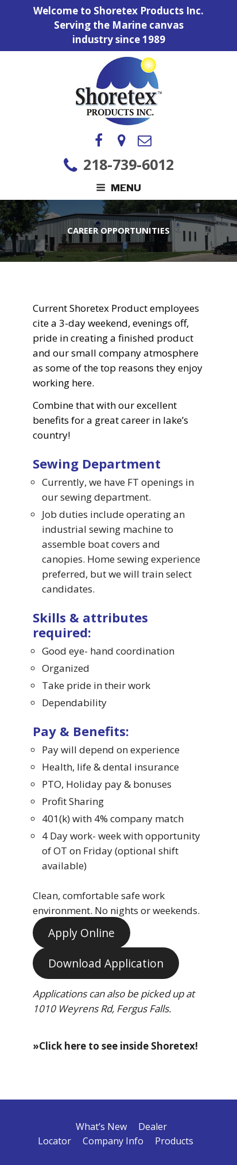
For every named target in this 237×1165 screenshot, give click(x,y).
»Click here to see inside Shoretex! (115, 1045)
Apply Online (81, 933)
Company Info (113, 1141)
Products (174, 1141)
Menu (118, 187)
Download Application (106, 963)
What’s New (101, 1126)
